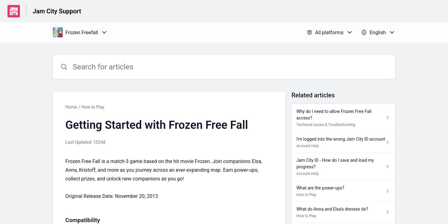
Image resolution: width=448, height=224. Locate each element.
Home (71, 107)
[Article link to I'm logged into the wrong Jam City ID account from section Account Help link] (343, 142)
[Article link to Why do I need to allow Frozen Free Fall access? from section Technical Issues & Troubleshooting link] (343, 118)
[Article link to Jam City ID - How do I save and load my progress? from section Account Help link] (343, 166)
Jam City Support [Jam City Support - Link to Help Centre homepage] (57, 11)
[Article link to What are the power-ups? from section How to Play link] (343, 191)
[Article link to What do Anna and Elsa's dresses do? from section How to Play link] (343, 212)
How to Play (92, 107)
